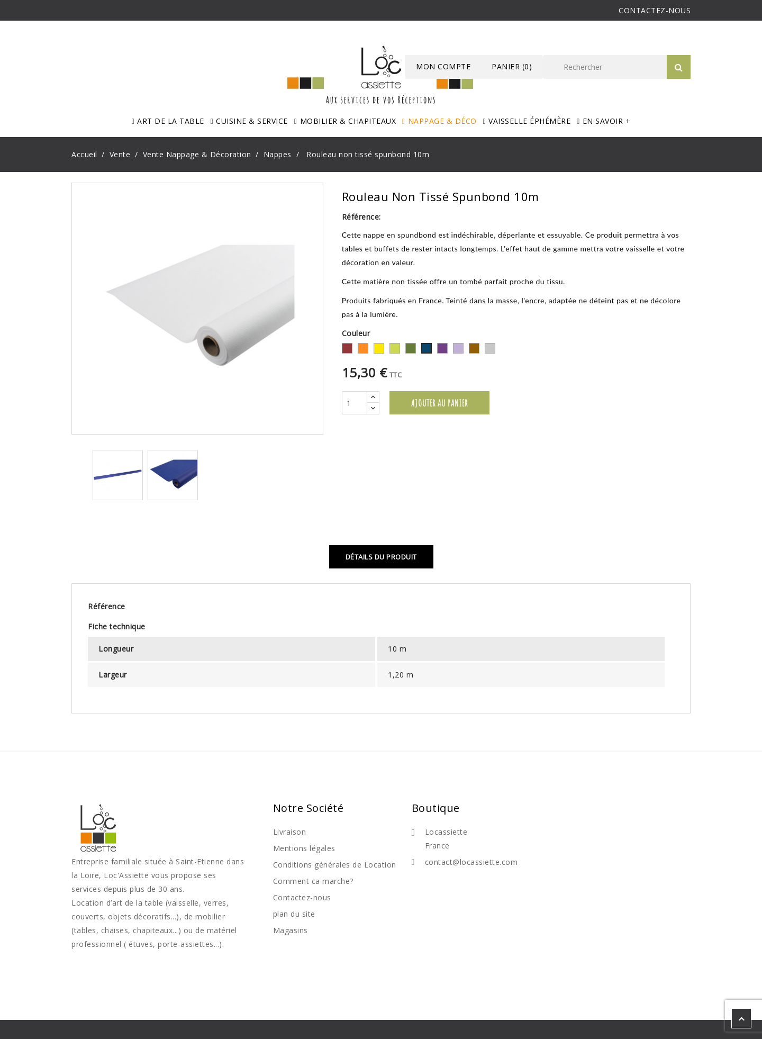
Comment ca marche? (313, 881)
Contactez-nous (302, 897)
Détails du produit (381, 557)
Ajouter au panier (439, 403)
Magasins (290, 930)
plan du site (294, 914)
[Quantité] (354, 402)
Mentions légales (304, 848)
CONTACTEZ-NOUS (655, 10)
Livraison (289, 832)
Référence (106, 606)
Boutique (436, 808)
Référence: (361, 217)
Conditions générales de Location (334, 865)
